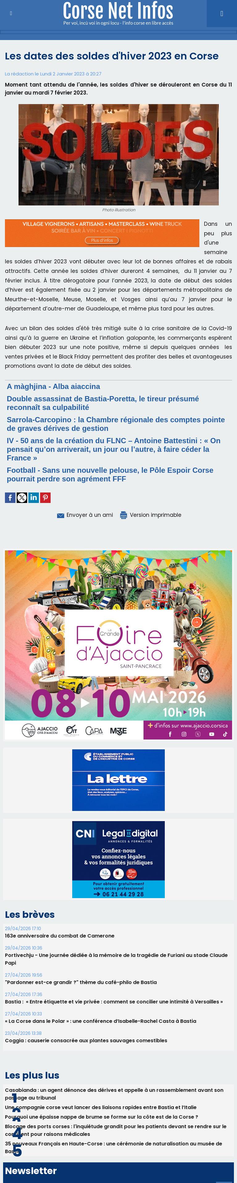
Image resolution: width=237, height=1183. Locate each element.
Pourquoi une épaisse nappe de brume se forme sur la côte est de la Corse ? (101, 1116)
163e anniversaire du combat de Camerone (59, 935)
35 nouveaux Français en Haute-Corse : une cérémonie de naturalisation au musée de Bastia (113, 1147)
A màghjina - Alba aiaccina (53, 386)
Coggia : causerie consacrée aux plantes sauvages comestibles (86, 1040)
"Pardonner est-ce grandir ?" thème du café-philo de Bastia (81, 982)
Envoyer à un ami (84, 515)
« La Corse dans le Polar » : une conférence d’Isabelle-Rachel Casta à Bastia (100, 1021)
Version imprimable (150, 515)
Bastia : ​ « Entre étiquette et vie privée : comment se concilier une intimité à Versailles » (114, 1001)
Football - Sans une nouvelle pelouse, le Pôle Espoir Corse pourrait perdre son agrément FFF (110, 474)
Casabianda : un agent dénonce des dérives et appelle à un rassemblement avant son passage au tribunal (114, 1094)
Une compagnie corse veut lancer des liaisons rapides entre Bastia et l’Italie (101, 1107)
